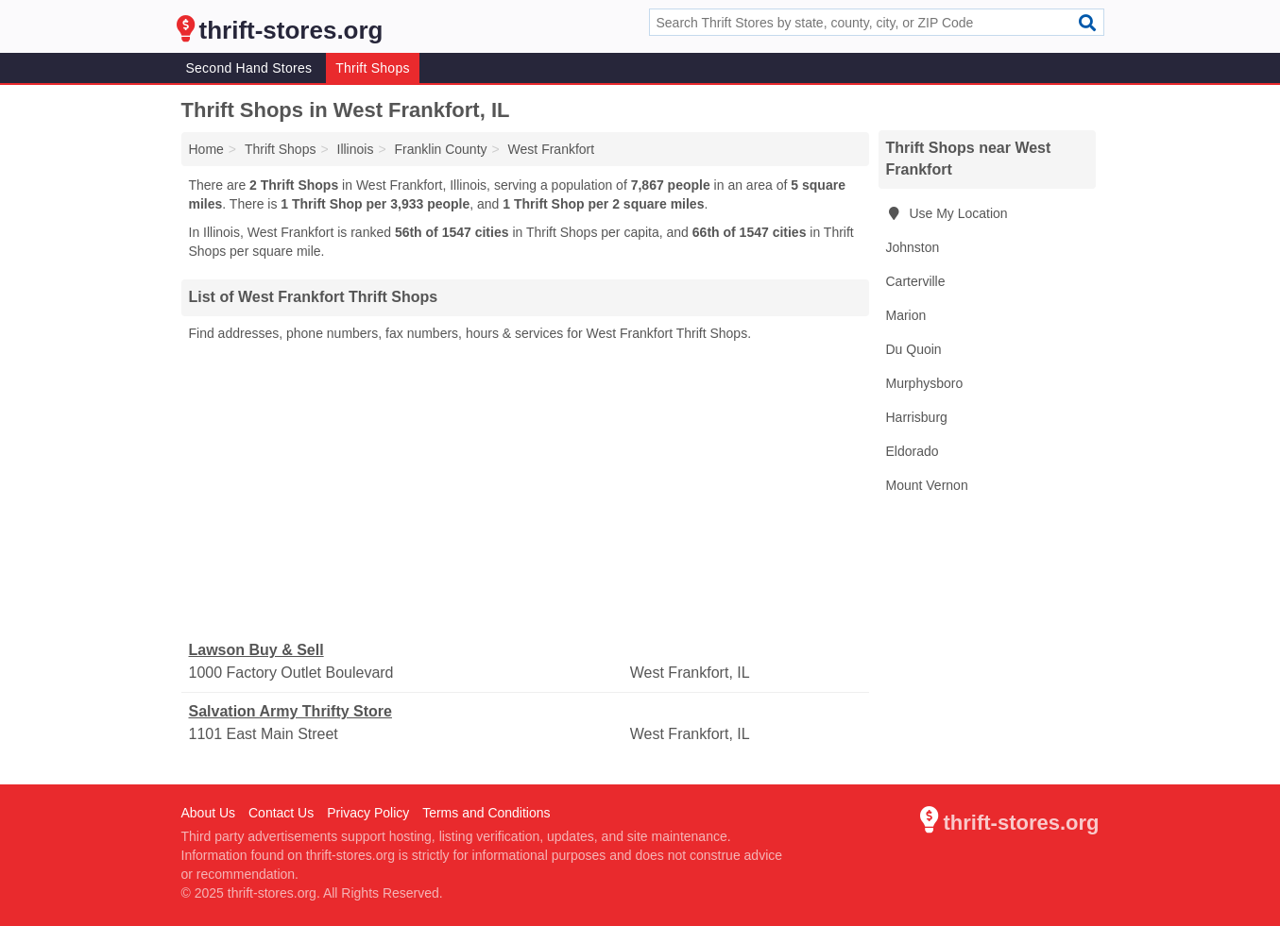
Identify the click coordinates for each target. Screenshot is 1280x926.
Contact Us (281, 812)
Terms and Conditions (486, 812)
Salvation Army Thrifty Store (290, 711)
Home (206, 149)
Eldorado (912, 451)
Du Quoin (914, 349)
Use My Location (947, 213)
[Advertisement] (525, 492)
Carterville (916, 281)
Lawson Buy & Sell (256, 650)
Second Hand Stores (249, 68)
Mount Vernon (927, 485)
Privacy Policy (368, 812)
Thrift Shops (372, 68)
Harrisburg (916, 417)
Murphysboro (925, 383)
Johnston (913, 247)
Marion (906, 315)
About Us (208, 812)
